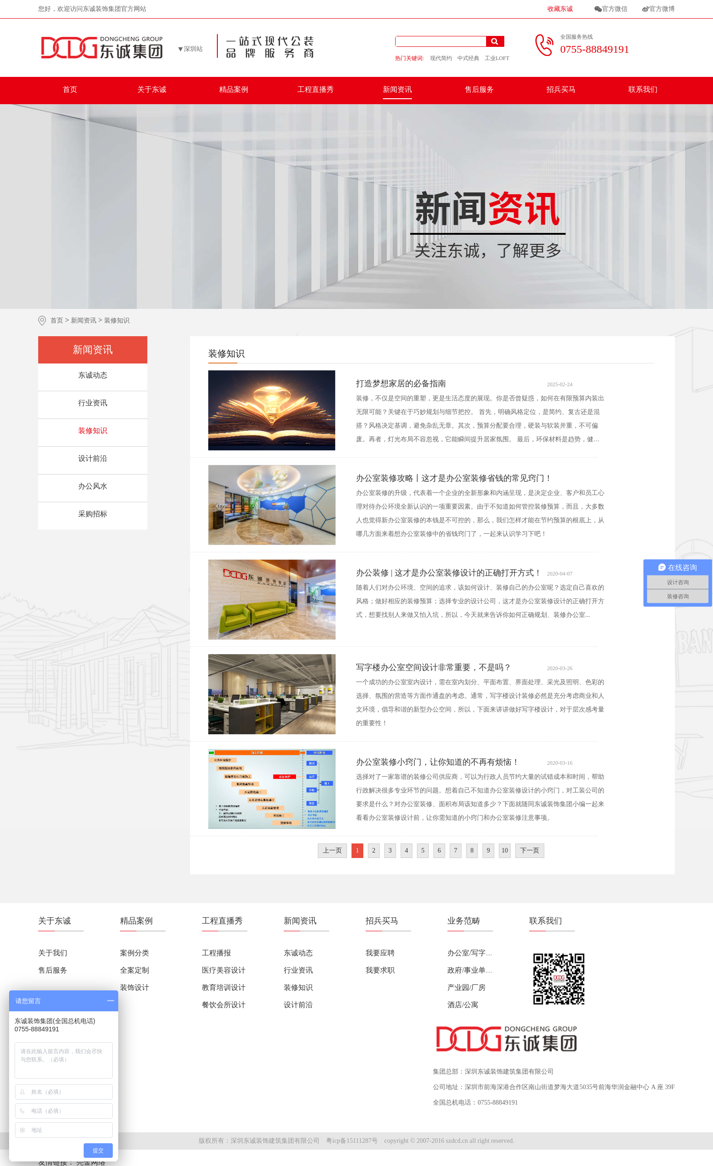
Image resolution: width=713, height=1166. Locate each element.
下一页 (529, 850)
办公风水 (92, 486)
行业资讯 (92, 403)
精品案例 (233, 89)
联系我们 (643, 89)
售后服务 (479, 89)
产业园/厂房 (466, 987)
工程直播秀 (315, 89)
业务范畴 (463, 921)
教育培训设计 (224, 987)
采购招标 (92, 514)
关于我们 (52, 953)
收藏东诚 (560, 8)
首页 (70, 89)
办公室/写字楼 (470, 953)
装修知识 (92, 430)
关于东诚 (151, 89)
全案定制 (134, 970)
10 (505, 850)
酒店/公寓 (462, 1005)
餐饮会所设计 (224, 1005)
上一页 (332, 850)
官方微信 (615, 8)
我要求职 (380, 970)
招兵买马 (561, 89)
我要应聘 (380, 953)
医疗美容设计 (224, 970)
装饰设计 (134, 987)
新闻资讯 (397, 89)
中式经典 (468, 58)
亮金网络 (90, 1162)
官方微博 (662, 8)
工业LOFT (497, 58)
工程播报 (216, 953)
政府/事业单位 (470, 970)
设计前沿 (92, 458)
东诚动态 (92, 375)
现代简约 (441, 58)
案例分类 (134, 953)
